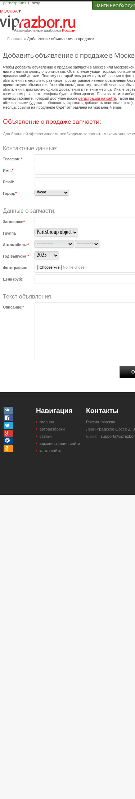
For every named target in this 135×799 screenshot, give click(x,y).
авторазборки (52, 429)
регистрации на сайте (97, 98)
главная (47, 422)
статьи (46, 436)
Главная (15, 39)
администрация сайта (60, 443)
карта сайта (51, 450)
